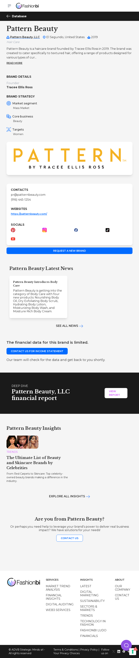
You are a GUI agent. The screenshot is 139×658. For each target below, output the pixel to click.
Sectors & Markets (88, 608)
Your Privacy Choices (66, 653)
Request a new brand (69, 250)
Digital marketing (89, 593)
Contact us (69, 538)
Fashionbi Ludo (93, 630)
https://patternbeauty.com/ (29, 214)
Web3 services (58, 610)
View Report (114, 393)
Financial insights (54, 597)
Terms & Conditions (65, 649)
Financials (89, 636)
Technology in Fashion (93, 623)
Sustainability (92, 601)
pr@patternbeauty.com (28, 194)
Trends (86, 615)
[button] (126, 645)
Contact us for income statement (37, 351)
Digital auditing (60, 604)
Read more (14, 63)
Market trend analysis (58, 587)
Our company (122, 587)
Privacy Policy (89, 649)
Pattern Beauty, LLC (25, 37)
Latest (85, 586)
